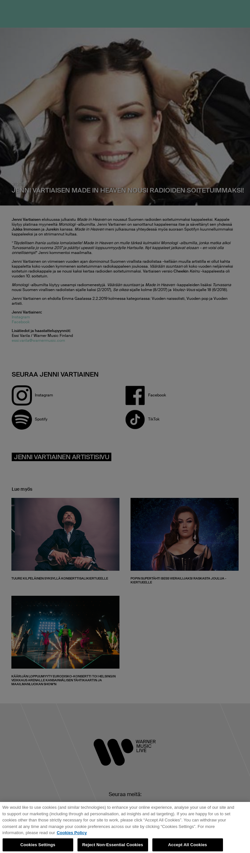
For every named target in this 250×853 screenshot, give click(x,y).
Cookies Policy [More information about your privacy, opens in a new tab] (72, 835)
